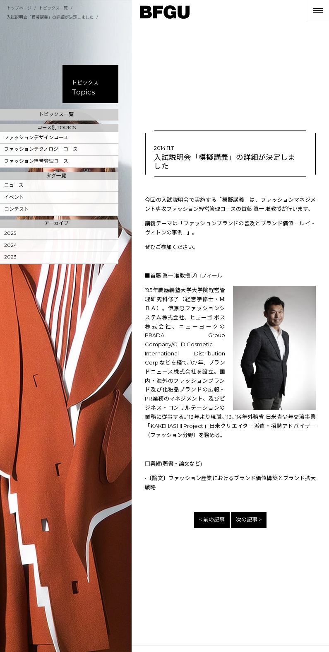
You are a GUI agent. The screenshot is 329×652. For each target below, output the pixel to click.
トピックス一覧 (53, 8)
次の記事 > (249, 519)
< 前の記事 (212, 519)
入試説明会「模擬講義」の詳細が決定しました (50, 17)
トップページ (19, 8)
